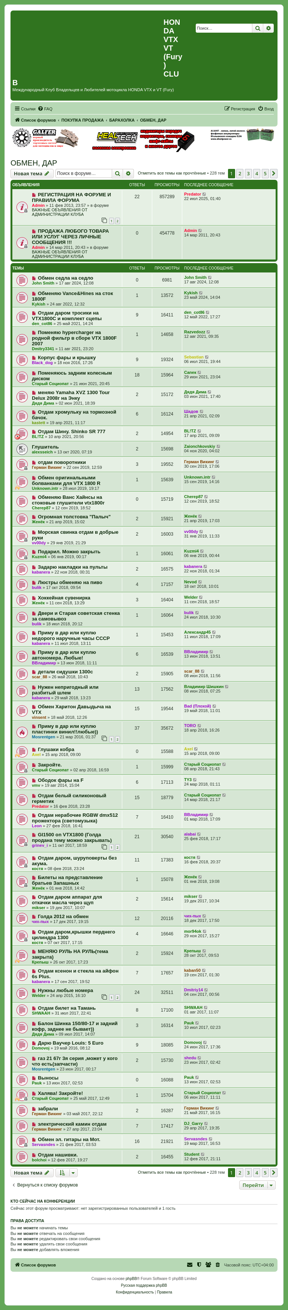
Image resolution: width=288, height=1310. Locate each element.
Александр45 (197, 632)
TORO (190, 725)
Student (192, 1154)
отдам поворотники (62, 462)
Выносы (48, 1078)
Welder (191, 597)
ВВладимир (44, 663)
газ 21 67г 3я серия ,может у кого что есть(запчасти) (75, 1061)
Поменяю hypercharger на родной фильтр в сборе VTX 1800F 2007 (74, 338)
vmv (36, 785)
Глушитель (45, 447)
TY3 (188, 779)
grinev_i (40, 845)
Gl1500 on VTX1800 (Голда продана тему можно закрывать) (72, 837)
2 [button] (239, 173)
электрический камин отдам (72, 1124)
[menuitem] (45, 108)
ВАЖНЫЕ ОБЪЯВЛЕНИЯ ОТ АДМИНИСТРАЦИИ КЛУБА (59, 212)
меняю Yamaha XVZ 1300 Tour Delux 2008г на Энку (71, 395)
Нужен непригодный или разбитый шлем (65, 690)
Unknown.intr (45, 488)
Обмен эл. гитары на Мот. (69, 1139)
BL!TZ (38, 436)
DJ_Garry (193, 1123)
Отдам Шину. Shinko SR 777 (71, 431)
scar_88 (39, 677)
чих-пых (40, 921)
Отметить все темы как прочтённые (172, 173)
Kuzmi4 (39, 556)
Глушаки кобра (56, 749)
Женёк (38, 521)
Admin (38, 205)
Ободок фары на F (61, 780)
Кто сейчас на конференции (42, 1201)
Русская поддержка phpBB (144, 1285)
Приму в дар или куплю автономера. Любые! (64, 655)
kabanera (41, 572)
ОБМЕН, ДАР (33, 163)
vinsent (39, 717)
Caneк (190, 372)
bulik (37, 587)
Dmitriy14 (193, 990)
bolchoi (39, 1160)
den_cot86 (42, 323)
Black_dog (42, 362)
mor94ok (192, 931)
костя (37, 868)
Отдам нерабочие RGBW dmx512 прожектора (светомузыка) (75, 818)
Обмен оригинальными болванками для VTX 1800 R (66, 480)
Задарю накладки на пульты (73, 567)
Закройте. (50, 765)
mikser (38, 907)
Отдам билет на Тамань (67, 1008)
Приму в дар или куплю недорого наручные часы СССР (71, 635)
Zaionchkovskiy (199, 446)
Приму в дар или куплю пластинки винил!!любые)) (65, 729)
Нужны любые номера (65, 990)
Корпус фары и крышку (67, 357)
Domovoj (41, 1048)
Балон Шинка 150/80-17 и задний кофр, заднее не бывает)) (75, 1026)
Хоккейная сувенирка (64, 598)
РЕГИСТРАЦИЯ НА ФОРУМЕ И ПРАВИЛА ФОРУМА (71, 197)
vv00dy (39, 543)
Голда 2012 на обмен (63, 916)
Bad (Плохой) (197, 706)
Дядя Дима (43, 403)
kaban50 (192, 970)
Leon (37, 826)
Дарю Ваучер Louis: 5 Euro (71, 1043)
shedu (190, 1058)
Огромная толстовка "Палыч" (74, 516)
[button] (274, 173)
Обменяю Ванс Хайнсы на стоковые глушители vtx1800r (68, 500)
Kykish (38, 304)
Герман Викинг (47, 467)
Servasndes (43, 1144)
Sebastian (194, 357)
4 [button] (256, 173)
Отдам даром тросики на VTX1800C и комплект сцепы (67, 315)
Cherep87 (41, 508)
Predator (192, 194)
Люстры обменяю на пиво (70, 582)
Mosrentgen (43, 737)
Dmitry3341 (43, 348)
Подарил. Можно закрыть (69, 551)
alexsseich (42, 452)
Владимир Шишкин (204, 686)
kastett (38, 422)
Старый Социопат (50, 383)
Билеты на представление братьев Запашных (67, 880)
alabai (190, 834)
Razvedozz (194, 332)
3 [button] (248, 173)
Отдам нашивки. (58, 1155)
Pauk (189, 1023)
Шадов (191, 411)
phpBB (131, 1279)
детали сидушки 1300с (65, 672)
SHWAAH (41, 1013)
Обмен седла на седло (65, 278)
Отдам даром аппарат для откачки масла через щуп (67, 899)
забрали (48, 1108)
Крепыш (40, 962)
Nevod (190, 582)
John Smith (43, 283)
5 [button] (265, 173)
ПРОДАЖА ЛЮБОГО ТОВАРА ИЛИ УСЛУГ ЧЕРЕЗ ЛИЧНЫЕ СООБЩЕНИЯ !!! (70, 236)
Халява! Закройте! (60, 1093)
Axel (36, 754)
